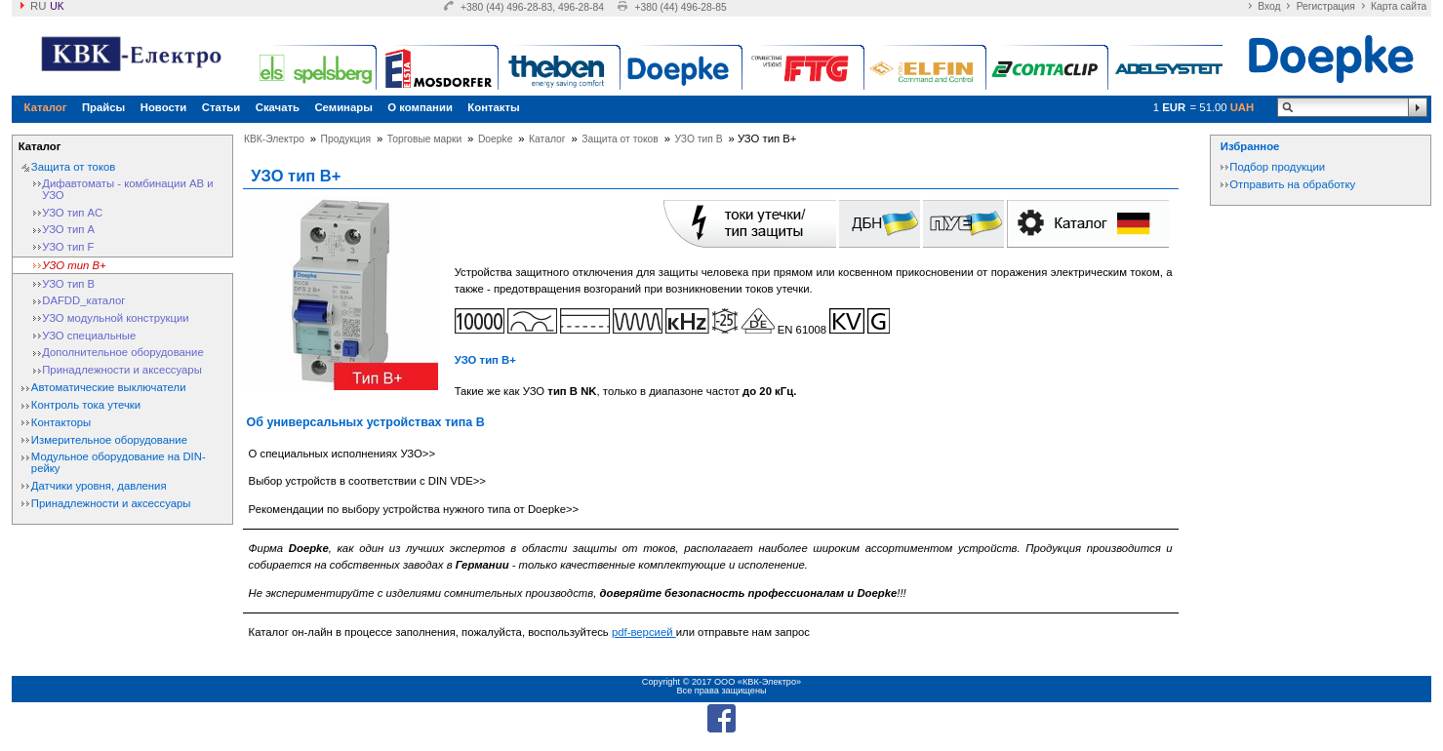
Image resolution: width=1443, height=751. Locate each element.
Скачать (278, 107)
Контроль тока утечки (85, 405)
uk (56, 6)
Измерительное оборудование (109, 440)
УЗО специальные (89, 335)
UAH (1242, 107)
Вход (1269, 6)
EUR (1173, 107)
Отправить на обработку (1292, 184)
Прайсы (103, 107)
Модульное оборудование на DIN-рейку (118, 462)
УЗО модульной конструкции (115, 318)
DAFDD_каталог (83, 300)
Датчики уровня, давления (99, 486)
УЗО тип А (68, 229)
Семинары (343, 107)
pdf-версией (644, 632)
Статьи (221, 107)
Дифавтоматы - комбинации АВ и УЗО (127, 189)
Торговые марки (424, 139)
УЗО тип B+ (73, 265)
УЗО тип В (68, 284)
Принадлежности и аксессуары (122, 370)
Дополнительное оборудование (123, 352)
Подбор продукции (1277, 167)
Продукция (346, 139)
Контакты (493, 107)
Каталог (45, 107)
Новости (163, 107)
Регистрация (1326, 6)
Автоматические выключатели (108, 387)
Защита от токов (73, 167)
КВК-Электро (274, 139)
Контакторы (61, 422)
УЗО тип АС (72, 212)
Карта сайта (1398, 6)
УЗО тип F (68, 247)
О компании (420, 107)
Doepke (495, 139)
